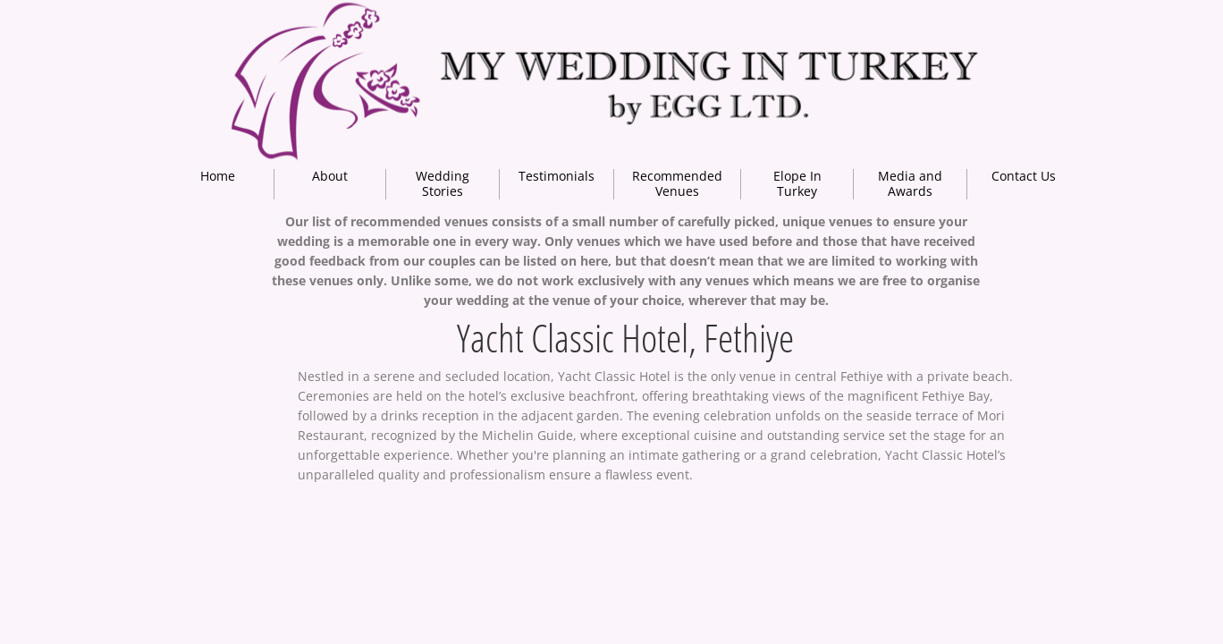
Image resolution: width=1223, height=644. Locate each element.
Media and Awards (910, 183)
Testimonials (557, 175)
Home (217, 175)
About (330, 175)
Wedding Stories (442, 183)
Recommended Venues (677, 183)
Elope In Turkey (797, 183)
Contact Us (1023, 175)
